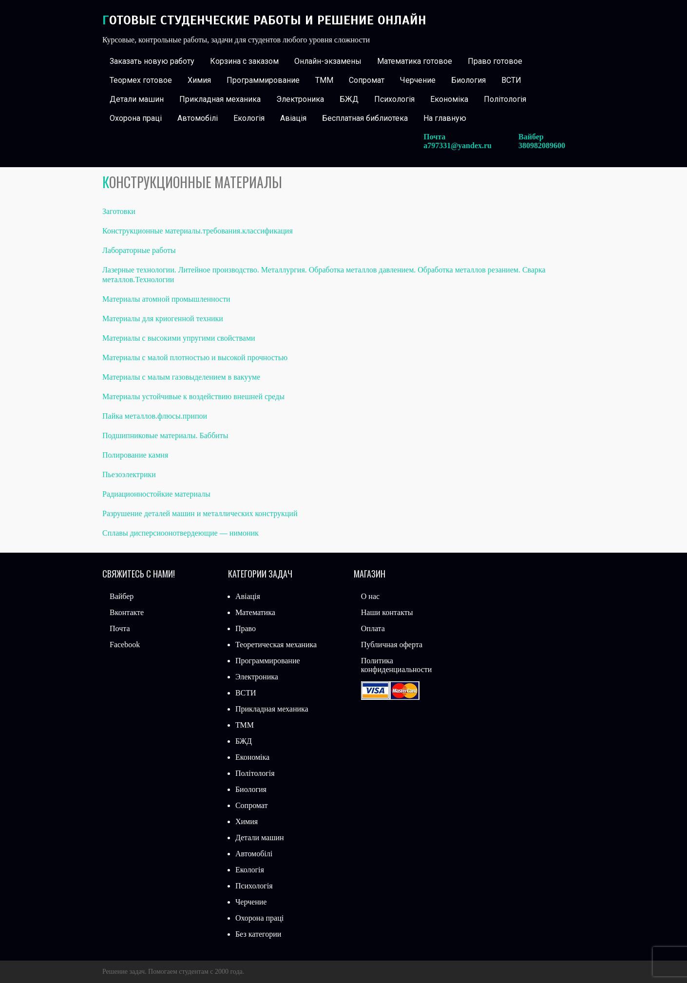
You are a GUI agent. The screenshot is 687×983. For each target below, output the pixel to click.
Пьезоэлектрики (129, 474)
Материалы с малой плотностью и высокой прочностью (194, 357)
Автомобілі (197, 118)
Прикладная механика (220, 99)
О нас (370, 596)
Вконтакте (127, 612)
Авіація (293, 118)
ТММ (324, 80)
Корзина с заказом (244, 61)
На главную (444, 118)
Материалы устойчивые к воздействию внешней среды (193, 396)
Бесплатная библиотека (365, 118)
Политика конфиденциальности (396, 665)
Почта (120, 628)
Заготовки (118, 211)
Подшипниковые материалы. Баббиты (165, 435)
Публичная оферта (391, 644)
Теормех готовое (141, 80)
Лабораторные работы (139, 250)
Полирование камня (135, 455)
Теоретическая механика (276, 644)
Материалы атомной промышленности (166, 299)
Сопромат (366, 80)
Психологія (394, 99)
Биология (468, 80)
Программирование (263, 80)
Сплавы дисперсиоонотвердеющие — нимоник (180, 533)
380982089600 (541, 145)
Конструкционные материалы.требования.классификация (197, 231)
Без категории (258, 934)
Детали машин (137, 99)
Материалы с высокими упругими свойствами (178, 338)
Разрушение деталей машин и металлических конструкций (199, 513)
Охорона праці (136, 118)
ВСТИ (511, 80)
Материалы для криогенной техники (162, 318)
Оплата (373, 628)
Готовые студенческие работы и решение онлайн (264, 20)
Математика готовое (414, 61)
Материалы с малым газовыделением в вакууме (181, 377)
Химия (199, 80)
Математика (255, 612)
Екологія (249, 118)
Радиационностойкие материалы (156, 494)
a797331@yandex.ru (457, 145)
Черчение (418, 80)
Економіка (449, 99)
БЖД (349, 99)
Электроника (300, 99)
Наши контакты (387, 612)
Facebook (125, 644)
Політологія (505, 99)
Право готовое (495, 61)
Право (245, 628)
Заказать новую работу (152, 61)
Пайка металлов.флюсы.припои (154, 416)
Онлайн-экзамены (328, 61)
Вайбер (122, 596)
